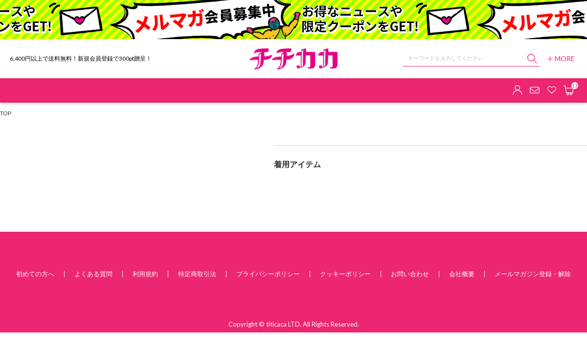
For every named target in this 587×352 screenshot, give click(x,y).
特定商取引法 (197, 274)
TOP (5, 113)
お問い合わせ (410, 274)
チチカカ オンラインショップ (293, 58)
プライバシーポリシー (268, 274)
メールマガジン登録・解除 (533, 274)
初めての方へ (35, 274)
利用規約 (145, 274)
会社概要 (461, 274)
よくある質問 (93, 274)
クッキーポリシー (345, 274)
